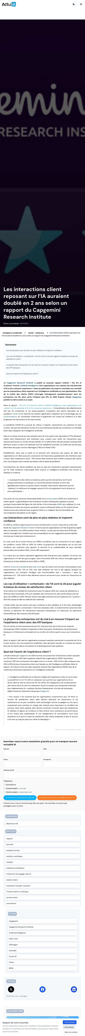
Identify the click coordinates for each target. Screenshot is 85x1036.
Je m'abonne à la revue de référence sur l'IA (57, 797)
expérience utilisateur (15, 868)
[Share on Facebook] (42, 989)
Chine (13, 567)
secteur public (52, 499)
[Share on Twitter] (11, 989)
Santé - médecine (36, 333)
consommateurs (10, 416)
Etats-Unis (37, 567)
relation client (12, 880)
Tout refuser (69, 1027)
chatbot (9, 862)
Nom (45, 749)
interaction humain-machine (18, 886)
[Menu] (81, 4)
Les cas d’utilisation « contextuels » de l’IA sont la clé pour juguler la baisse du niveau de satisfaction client (42, 357)
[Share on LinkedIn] (74, 989)
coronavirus (11, 903)
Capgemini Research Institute (20, 383)
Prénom (6, 749)
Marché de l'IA (12, 823)
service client (11, 897)
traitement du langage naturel (18, 874)
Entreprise (47, 759)
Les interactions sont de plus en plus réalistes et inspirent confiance (34, 350)
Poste (6, 759)
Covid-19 (16, 414)
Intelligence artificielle (12, 333)
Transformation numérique (17, 891)
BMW (59, 504)
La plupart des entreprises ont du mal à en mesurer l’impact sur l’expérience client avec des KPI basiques (42, 366)
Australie (22, 567)
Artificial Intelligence (29, 385)
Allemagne (13, 945)
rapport (9, 838)
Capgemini (76, 397)
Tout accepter (70, 1022)
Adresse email (9, 770)
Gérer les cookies (71, 1032)
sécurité (9, 844)
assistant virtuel (13, 850)
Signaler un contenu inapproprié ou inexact (68, 730)
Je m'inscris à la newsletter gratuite (20, 797)
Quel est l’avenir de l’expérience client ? (22, 373)
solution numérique (14, 856)
